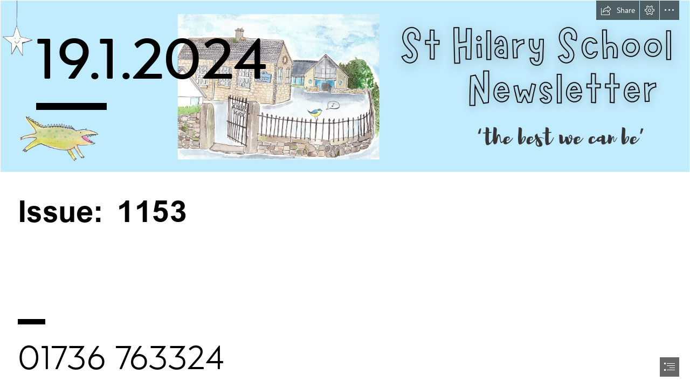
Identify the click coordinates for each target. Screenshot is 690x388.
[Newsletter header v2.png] (345, 86)
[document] (345, 194)
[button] (617, 10)
